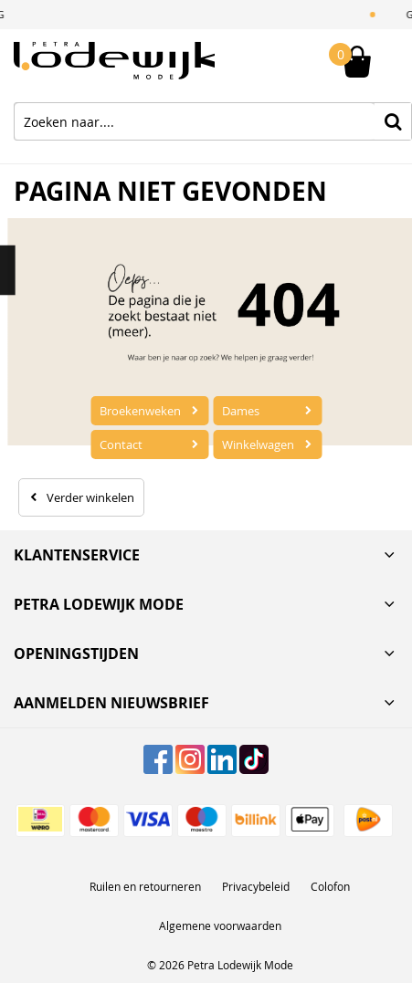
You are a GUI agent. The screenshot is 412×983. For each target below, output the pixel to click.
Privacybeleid (256, 886)
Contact (121, 444)
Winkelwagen (258, 444)
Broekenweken (140, 411)
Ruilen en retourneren (145, 886)
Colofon (330, 886)
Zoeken (393, 121)
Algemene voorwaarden (220, 925)
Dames (240, 411)
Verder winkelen (90, 497)
